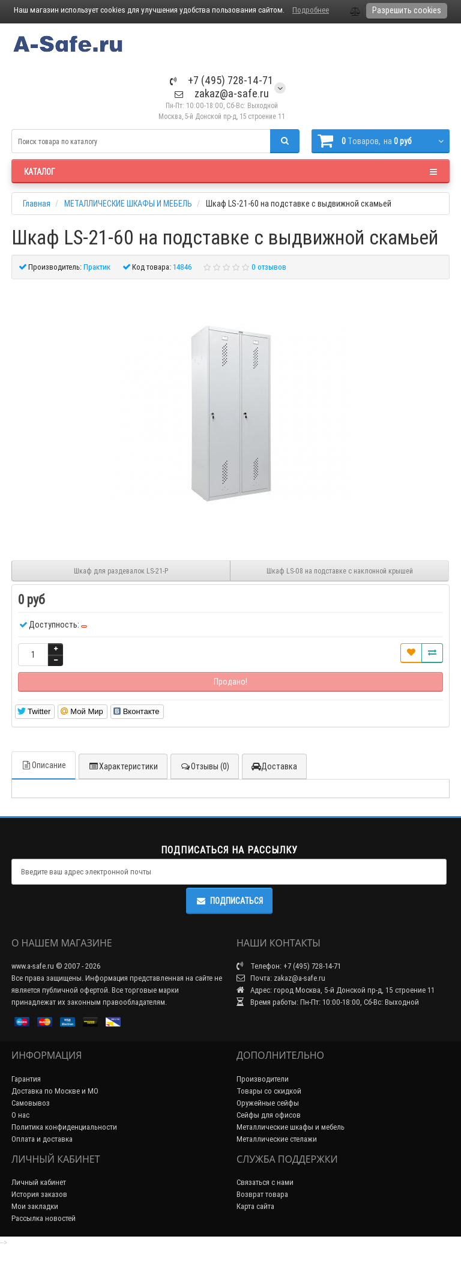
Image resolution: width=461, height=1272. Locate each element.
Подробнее (310, 10)
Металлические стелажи (277, 1139)
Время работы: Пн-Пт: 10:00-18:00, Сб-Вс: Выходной (328, 1002)
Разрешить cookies (406, 10)
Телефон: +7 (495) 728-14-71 (289, 966)
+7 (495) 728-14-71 (221, 80)
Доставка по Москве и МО (54, 1091)
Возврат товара (262, 1194)
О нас (20, 1115)
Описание (43, 765)
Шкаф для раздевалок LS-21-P (121, 570)
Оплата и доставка (42, 1139)
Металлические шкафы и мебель (291, 1127)
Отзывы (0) (204, 766)
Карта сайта (255, 1206)
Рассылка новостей (43, 1218)
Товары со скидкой (269, 1091)
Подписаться (229, 900)
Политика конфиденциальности (64, 1127)
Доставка (274, 766)
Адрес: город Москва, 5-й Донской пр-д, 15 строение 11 (336, 990)
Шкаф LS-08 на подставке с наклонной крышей (340, 570)
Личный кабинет (38, 1182)
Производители (263, 1079)
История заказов (39, 1194)
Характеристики (123, 766)
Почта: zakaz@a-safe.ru (281, 978)
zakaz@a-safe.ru (222, 93)
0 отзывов (269, 267)
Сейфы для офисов (269, 1115)
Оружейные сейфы (268, 1103)
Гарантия (26, 1079)
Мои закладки (34, 1206)
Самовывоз (30, 1103)
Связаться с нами (265, 1182)
